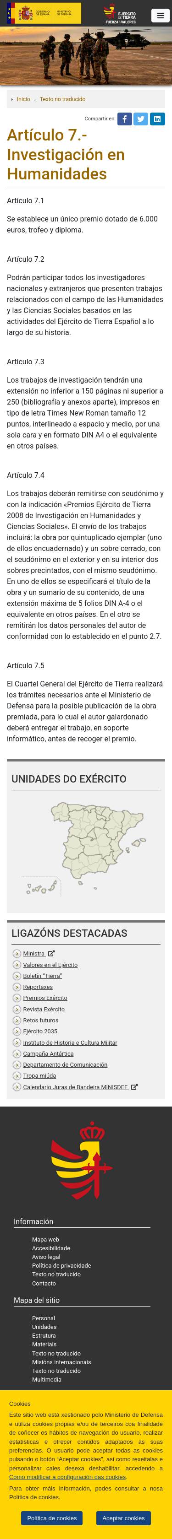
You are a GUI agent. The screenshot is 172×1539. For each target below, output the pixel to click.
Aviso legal (46, 1256)
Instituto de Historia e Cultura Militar (70, 1042)
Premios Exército (45, 997)
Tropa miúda (39, 1075)
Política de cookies (52, 1518)
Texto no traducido (62, 99)
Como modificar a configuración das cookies (67, 1477)
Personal (43, 1318)
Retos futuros (41, 1020)
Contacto (44, 1283)
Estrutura (44, 1335)
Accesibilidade (51, 1248)
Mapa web (45, 1239)
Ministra (34, 953)
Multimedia (46, 1379)
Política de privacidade (61, 1265)
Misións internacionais (61, 1362)
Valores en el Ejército (50, 964)
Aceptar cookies (123, 1518)
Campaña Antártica (48, 1053)
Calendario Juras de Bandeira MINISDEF (76, 1087)
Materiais (44, 1344)
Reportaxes (38, 986)
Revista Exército (44, 1009)
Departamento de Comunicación (65, 1064)
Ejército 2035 (40, 1031)
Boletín (42, 975)
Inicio (23, 99)
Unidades (44, 1326)
